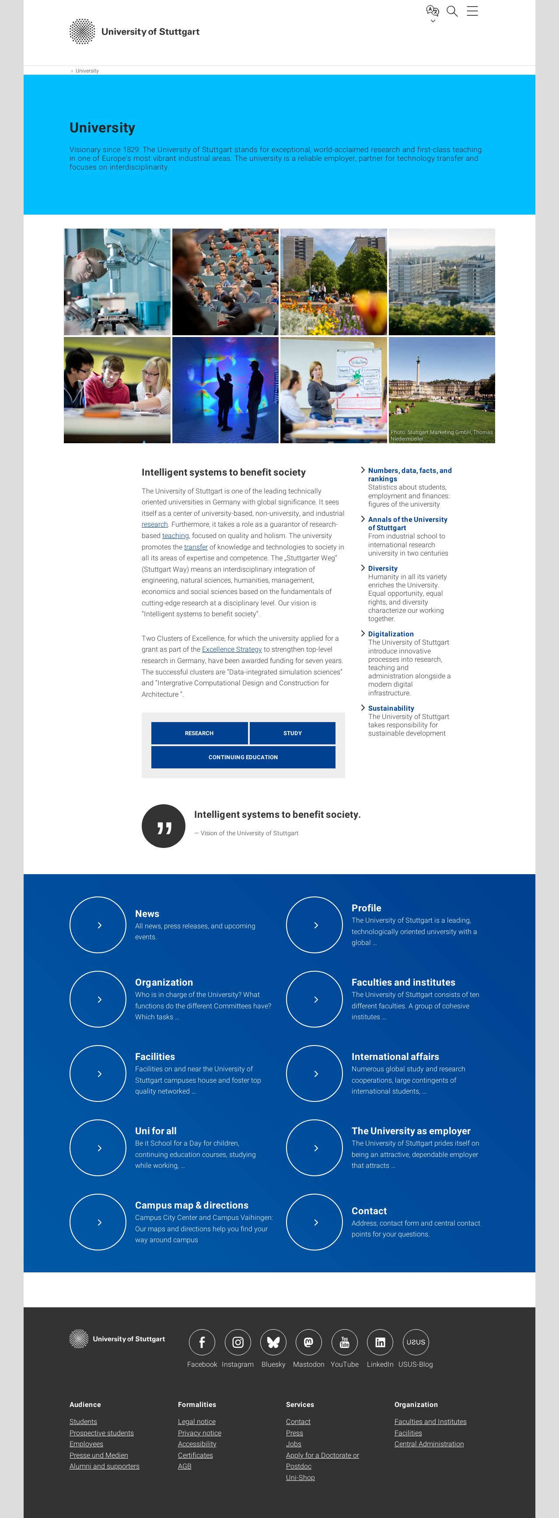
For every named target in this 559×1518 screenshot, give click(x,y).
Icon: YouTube (345, 1342)
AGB (185, 1465)
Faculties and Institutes (431, 1421)
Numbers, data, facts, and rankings (410, 474)
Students (83, 1421)
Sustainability (391, 707)
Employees (86, 1443)
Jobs (293, 1443)
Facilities (408, 1432)
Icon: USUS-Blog (416, 1342)
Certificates (195, 1454)
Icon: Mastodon (309, 1342)
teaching (175, 535)
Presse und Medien (99, 1454)
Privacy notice (199, 1432)
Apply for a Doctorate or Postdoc (322, 1460)
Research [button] (199, 733)
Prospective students (102, 1432)
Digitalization (391, 633)
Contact (298, 1421)
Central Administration (429, 1443)
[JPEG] (117, 282)
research (155, 523)
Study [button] (292, 733)
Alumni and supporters (105, 1465)
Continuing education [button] (243, 757)
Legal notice (197, 1421)
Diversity (383, 568)
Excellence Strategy (232, 648)
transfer (196, 546)
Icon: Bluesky (273, 1342)
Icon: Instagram (238, 1342)
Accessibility (197, 1443)
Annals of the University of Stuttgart (407, 523)
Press (294, 1432)
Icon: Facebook (202, 1342)
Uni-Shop (300, 1477)
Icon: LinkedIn (380, 1342)
